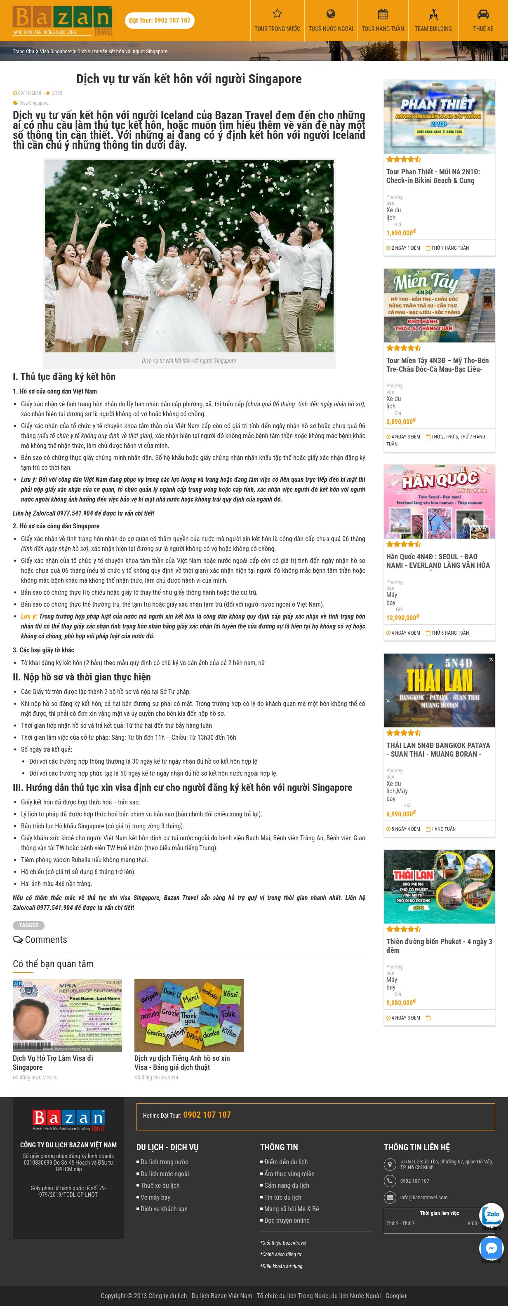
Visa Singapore (34, 103)
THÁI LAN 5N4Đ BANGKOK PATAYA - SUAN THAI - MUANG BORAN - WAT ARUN (438, 754)
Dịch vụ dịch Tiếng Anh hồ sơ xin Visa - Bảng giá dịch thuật (182, 1063)
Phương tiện (393, 200)
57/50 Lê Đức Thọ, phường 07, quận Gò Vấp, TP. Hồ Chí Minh (446, 1164)
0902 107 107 (414, 1181)
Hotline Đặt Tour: (162, 1115)
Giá (397, 224)
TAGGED (28, 925)
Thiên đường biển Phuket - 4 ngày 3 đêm (439, 945)
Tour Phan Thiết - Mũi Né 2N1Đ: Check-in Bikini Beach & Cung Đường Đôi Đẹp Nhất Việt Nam (433, 180)
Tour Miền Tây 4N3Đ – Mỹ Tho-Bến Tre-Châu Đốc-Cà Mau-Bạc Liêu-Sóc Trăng (437, 369)
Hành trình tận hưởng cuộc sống (44, 32)
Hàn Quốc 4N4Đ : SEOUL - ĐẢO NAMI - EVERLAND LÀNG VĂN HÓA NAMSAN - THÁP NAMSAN (438, 565)
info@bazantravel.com (424, 1197)
